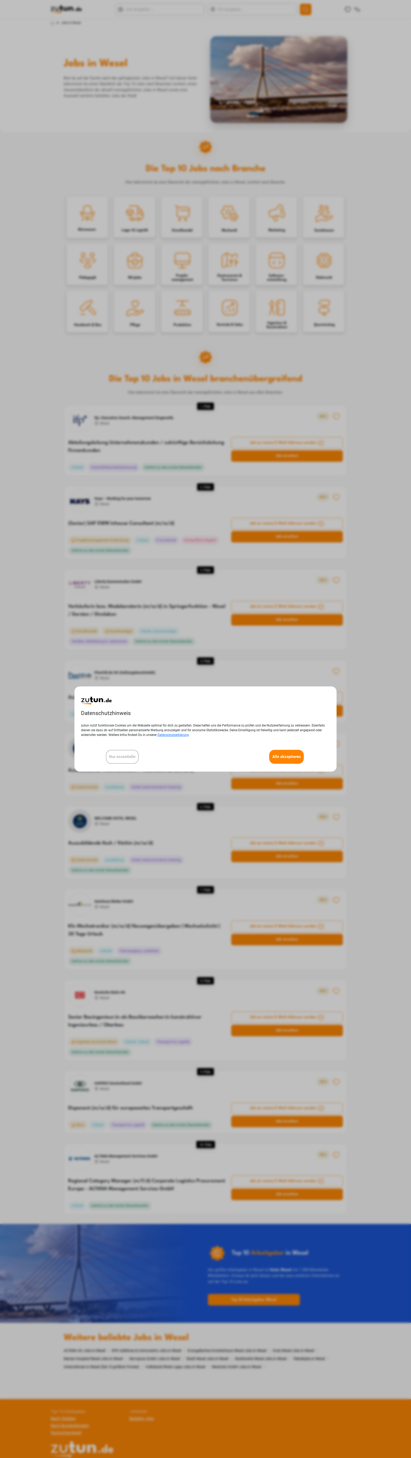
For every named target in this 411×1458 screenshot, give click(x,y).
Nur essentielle (122, 756)
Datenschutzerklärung (173, 735)
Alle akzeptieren (286, 756)
